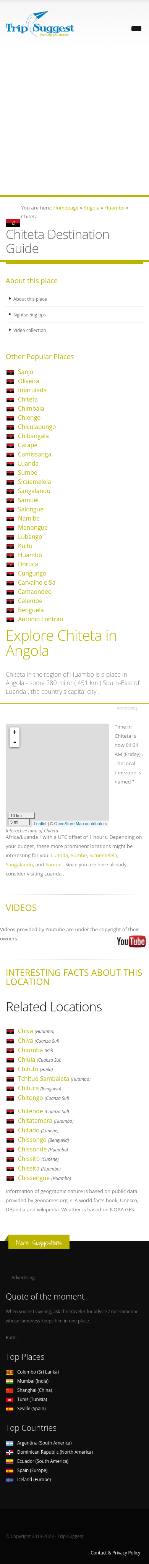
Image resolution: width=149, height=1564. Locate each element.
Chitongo (43, 1097)
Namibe (29, 518)
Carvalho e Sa (36, 582)
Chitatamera (46, 1120)
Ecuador (37, 1461)
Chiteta (28, 399)
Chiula (40, 1059)
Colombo (32, 1372)
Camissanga (34, 454)
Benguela (31, 610)
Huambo (30, 555)
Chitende (43, 1111)
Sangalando (34, 491)
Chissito (38, 1158)
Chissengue (44, 1178)
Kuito (25, 546)
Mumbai (27, 1381)
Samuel (28, 500)
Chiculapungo (37, 426)
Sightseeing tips (29, 314)
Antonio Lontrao (40, 619)
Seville (25, 1408)
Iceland (28, 1479)
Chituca (39, 1088)
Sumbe (27, 472)
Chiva (36, 1031)
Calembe (30, 601)
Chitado (38, 1130)
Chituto (35, 1069)
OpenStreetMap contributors (80, 823)
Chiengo (29, 417)
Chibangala (33, 436)
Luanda (28, 463)
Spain (26, 1470)
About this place (30, 299)
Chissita (39, 1168)
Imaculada (32, 390)
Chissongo (43, 1139)
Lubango (30, 536)
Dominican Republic (49, 1452)
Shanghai (29, 1390)
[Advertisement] (74, 120)
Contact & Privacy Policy (115, 1552)
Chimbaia (31, 408)
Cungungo (32, 573)
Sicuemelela (34, 481)
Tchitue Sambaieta (54, 1078)
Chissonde (43, 1149)
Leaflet (40, 823)
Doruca (28, 564)
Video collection (29, 330)
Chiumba (35, 1050)
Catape (27, 445)
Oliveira (28, 381)
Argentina (39, 1443)
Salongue (31, 509)
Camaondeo (35, 591)
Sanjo (25, 372)
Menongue (33, 527)
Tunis (26, 1399)
